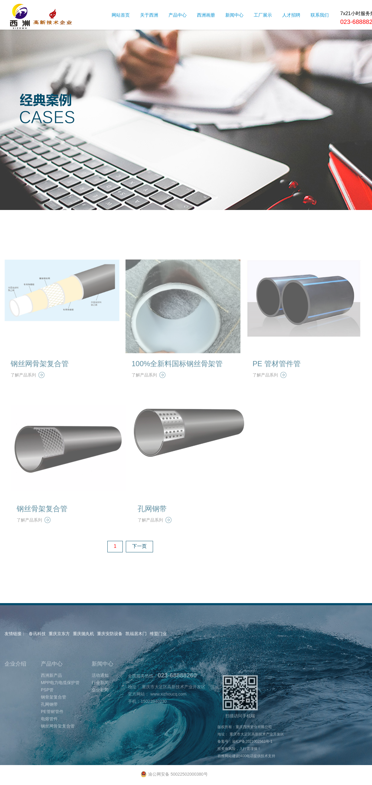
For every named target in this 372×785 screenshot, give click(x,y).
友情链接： (15, 633)
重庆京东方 (59, 633)
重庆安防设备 (109, 633)
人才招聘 (291, 15)
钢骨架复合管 (53, 708)
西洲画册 (206, 15)
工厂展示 (263, 15)
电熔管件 (49, 729)
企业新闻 (100, 700)
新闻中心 (234, 15)
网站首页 (121, 15)
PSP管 (47, 700)
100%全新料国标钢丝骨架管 (177, 374)
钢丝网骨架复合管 (40, 374)
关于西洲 (149, 15)
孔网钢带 (152, 519)
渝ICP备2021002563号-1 (252, 752)
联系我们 (320, 15)
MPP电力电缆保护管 (60, 693)
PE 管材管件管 (277, 374)
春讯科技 (37, 633)
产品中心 (177, 15)
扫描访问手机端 (240, 707)
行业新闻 (100, 693)
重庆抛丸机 (83, 633)
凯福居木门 (136, 633)
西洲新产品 (51, 686)
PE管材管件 (52, 722)
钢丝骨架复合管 (42, 519)
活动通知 (100, 686)
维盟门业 (158, 633)
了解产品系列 (27, 386)
